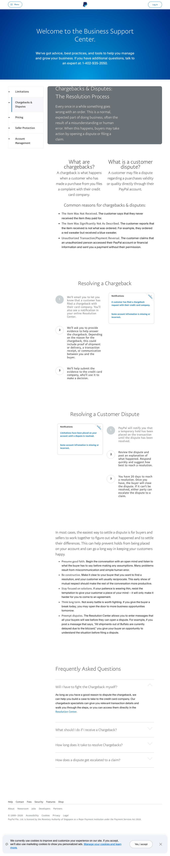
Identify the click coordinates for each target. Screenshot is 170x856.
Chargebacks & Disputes (23, 104)
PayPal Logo (85, 4)
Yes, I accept (141, 844)
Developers (44, 808)
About (11, 808)
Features (50, 801)
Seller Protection (25, 127)
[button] (104, 686)
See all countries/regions (10, 796)
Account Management (22, 141)
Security (39, 801)
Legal (66, 815)
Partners (57, 808)
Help (10, 801)
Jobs (34, 808)
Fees (29, 801)
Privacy (56, 815)
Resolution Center (66, 711)
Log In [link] (155, 4)
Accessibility (32, 815)
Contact (20, 801)
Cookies (46, 815)
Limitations (22, 91)
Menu (16, 4)
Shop (61, 801)
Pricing (19, 117)
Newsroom (23, 808)
